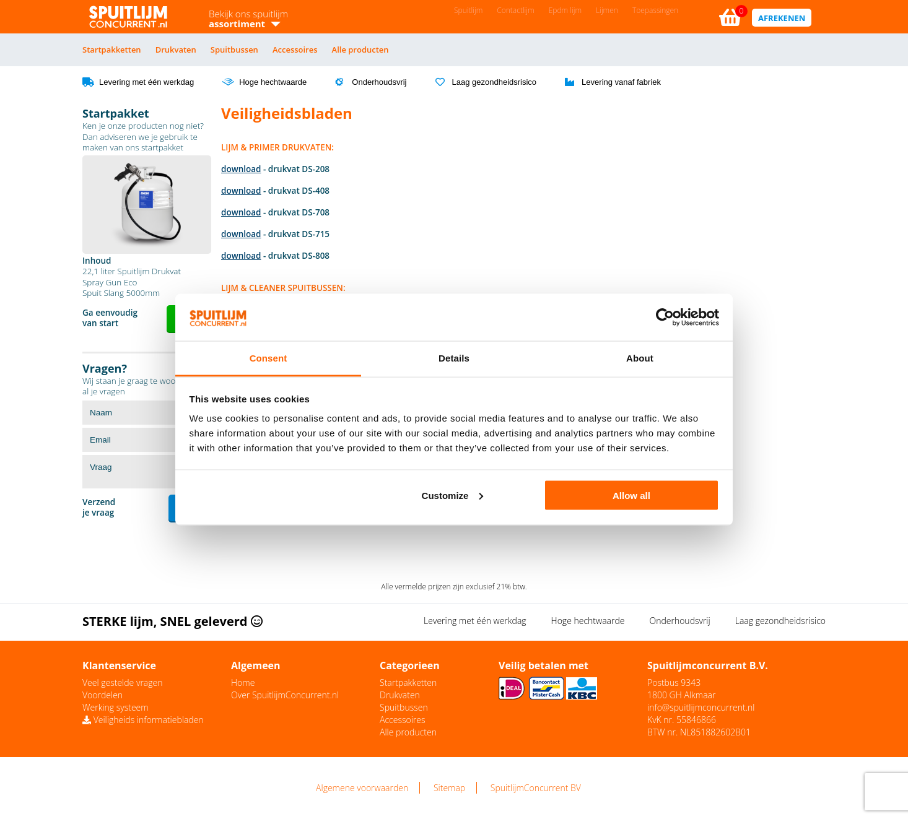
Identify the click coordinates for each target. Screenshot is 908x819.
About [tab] (639, 358)
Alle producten (360, 49)
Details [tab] (454, 358)
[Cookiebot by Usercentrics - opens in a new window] (665, 317)
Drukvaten (175, 49)
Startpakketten (111, 49)
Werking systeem (115, 707)
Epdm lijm (565, 10)
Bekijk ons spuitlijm (248, 18)
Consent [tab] (268, 358)
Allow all (631, 495)
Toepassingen (655, 10)
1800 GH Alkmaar (681, 695)
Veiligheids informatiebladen (143, 720)
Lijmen (607, 10)
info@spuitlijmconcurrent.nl (700, 707)
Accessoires (295, 49)
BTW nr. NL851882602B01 (699, 732)
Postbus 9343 (674, 682)
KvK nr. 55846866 (681, 720)
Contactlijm (515, 10)
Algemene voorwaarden (362, 788)
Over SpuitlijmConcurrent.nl (285, 695)
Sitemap (449, 788)
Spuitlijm (468, 10)
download (241, 169)
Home (243, 682)
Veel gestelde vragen (122, 682)
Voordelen (102, 695)
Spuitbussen (234, 49)
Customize (453, 495)
